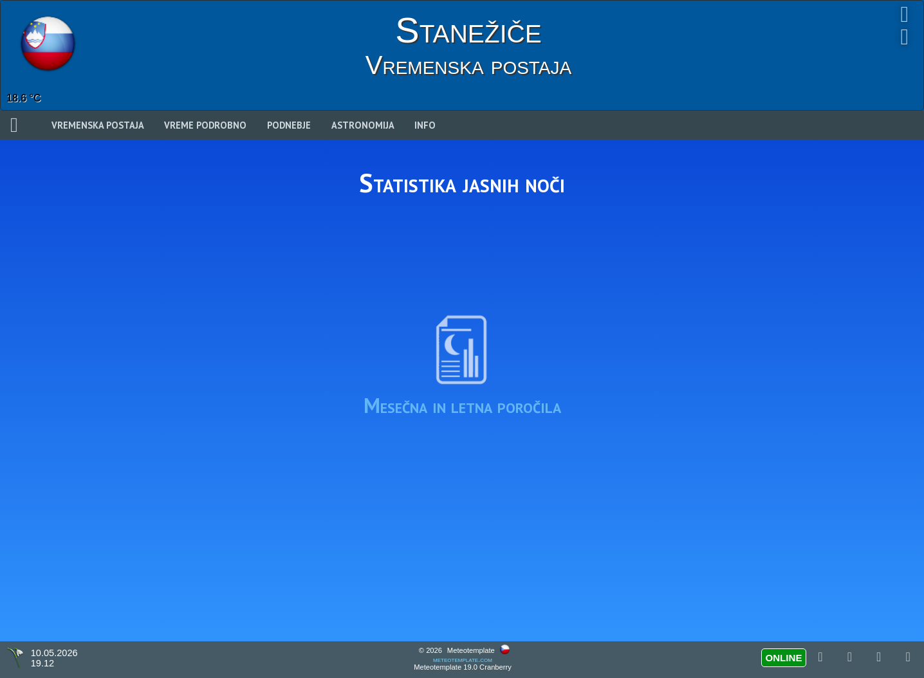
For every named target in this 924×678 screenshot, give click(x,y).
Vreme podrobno (205, 125)
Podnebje (289, 125)
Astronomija (362, 125)
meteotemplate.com (462, 659)
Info (425, 125)
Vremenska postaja (97, 125)
